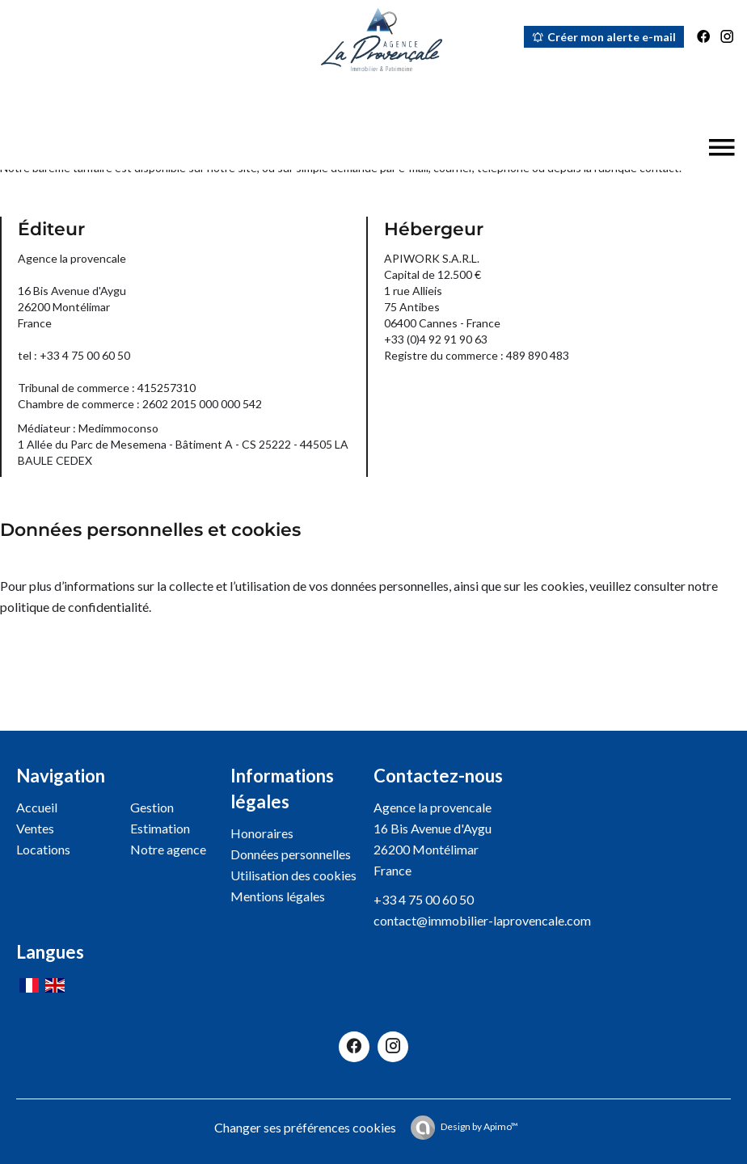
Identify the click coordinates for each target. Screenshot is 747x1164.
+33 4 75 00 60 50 (424, 899)
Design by (479, 1126)
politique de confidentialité (74, 606)
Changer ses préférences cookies (305, 1127)
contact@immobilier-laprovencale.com (482, 920)
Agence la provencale (433, 807)
